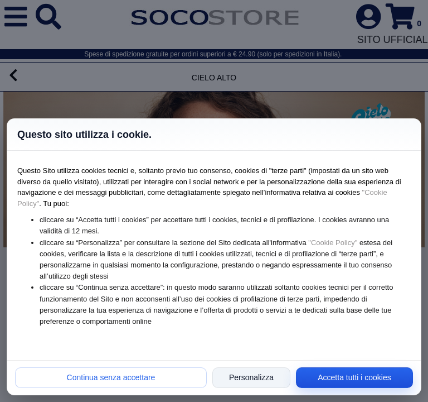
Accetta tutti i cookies (354, 377)
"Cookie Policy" (332, 242)
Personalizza (251, 377)
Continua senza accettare (111, 377)
